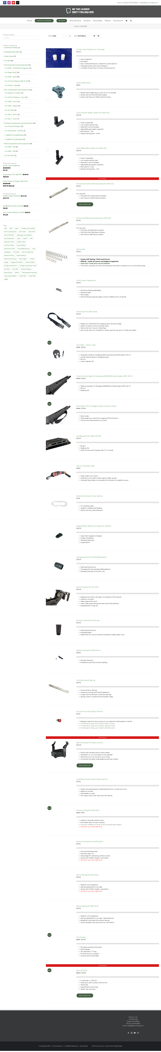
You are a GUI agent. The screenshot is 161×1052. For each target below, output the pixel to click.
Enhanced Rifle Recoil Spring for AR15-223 (93, 218)
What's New (8, 56)
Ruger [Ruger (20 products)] (6, 262)
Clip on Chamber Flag (85, 466)
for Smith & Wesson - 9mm (15, 97)
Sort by (52, 36)
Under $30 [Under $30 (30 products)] (31, 276)
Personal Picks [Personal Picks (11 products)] (9, 255)
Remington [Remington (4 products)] (23, 259)
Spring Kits (80, 249)
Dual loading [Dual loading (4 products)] (21, 245)
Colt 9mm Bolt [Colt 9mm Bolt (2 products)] (9, 245)
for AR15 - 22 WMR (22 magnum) (17, 68)
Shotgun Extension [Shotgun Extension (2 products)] (10, 265)
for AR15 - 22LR (11, 77)
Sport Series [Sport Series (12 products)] (8, 272)
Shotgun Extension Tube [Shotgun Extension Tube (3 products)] (28, 265)
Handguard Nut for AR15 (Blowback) (91, 557)
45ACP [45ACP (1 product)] (25, 238)
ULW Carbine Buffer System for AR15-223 (92, 113)
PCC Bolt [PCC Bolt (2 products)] (16, 252)
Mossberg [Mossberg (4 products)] (7, 252)
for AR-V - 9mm (11, 114)
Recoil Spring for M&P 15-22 (87, 906)
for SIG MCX (10, 155)
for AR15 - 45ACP (12, 106)
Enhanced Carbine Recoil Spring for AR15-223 (95, 184)
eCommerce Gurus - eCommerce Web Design (107, 1046)
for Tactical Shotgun (13, 126)
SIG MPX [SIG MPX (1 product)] (15, 269)
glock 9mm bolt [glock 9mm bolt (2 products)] (9, 248)
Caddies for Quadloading (14, 135)
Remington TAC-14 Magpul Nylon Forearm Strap (96, 406)
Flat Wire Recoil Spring (85, 680)
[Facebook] (128, 1033)
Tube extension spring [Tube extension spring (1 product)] (29, 272)
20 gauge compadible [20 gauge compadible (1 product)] (24, 235)
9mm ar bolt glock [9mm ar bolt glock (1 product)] (10, 231)
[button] (131, 21)
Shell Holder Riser (83, 83)
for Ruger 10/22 (11, 72)
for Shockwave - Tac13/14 (14, 131)
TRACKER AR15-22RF (11, 52)
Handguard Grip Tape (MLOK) (88, 436)
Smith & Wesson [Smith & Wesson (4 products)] (26, 269)
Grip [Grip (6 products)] (33, 248)
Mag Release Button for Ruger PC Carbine (93, 526)
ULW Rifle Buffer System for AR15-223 (91, 148)
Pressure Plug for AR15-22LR (87, 810)
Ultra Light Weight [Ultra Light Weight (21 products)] (10, 276)
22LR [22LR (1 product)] (18, 238)
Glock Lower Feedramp (86, 280)
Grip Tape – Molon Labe (86, 345)
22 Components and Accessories (16, 65)
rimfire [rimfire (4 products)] (32, 259)
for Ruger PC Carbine (13, 93)
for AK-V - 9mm (11, 119)
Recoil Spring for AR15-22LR (87, 875)
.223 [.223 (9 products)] (5, 228)
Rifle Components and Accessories (16, 144)
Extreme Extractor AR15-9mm (88, 650)
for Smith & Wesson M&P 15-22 (16, 81)
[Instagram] (131, 1033)
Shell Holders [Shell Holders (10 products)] (30, 262)
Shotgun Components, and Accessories (18, 123)
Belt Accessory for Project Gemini (89, 743)
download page (139, 266)
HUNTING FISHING (11, 48)
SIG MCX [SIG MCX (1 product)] (7, 269)
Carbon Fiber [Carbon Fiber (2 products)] (21, 242)
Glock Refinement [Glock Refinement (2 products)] (24, 248)
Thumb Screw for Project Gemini (89, 711)
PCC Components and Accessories (16, 90)
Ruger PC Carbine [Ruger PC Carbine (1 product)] (17, 262)
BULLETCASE (81, 971)
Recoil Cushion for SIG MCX (87, 587)
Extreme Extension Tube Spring (89, 496)
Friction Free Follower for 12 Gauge (90, 49)
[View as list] (98, 36)
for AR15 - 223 (10, 147)
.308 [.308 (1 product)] (10, 228)
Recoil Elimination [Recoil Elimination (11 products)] (10, 259)
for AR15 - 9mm (11, 101)
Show (80, 36)
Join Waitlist (85, 204)
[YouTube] (135, 1033)
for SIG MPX (10, 110)
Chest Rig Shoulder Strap (86, 312)
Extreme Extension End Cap (87, 620)
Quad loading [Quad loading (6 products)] (21, 255)
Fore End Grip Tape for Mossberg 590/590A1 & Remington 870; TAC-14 (104, 376)
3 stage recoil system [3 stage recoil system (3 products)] (28, 228)
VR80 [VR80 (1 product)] (6, 279)
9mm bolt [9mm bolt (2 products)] (22, 231)
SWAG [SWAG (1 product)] (17, 272)
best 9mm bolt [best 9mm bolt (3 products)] (9, 242)
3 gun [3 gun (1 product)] (17, 228)
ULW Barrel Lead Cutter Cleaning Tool (91, 779)
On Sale (7, 61)
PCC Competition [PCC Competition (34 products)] (27, 252)
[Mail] (138, 1033)
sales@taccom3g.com (149, 3)
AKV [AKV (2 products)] (31, 238)
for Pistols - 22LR (12, 85)
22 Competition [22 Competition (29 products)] (9, 238)
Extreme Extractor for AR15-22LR (89, 842)
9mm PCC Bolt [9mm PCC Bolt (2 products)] (9, 235)
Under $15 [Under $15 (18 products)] (22, 276)
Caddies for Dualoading (14, 139)
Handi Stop (81, 937)
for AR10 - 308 (11, 151)
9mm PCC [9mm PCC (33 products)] (32, 231)
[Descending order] (70, 36)
